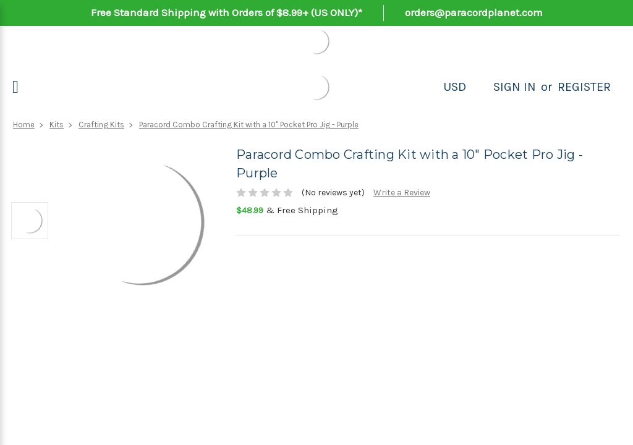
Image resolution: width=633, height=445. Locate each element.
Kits (56, 124)
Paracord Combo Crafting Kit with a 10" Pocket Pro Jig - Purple (249, 124)
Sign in (514, 87)
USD (454, 87)
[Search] (479, 87)
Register (584, 87)
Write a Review (401, 192)
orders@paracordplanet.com (474, 12)
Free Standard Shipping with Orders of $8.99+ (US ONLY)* (226, 12)
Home (24, 124)
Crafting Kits (101, 124)
